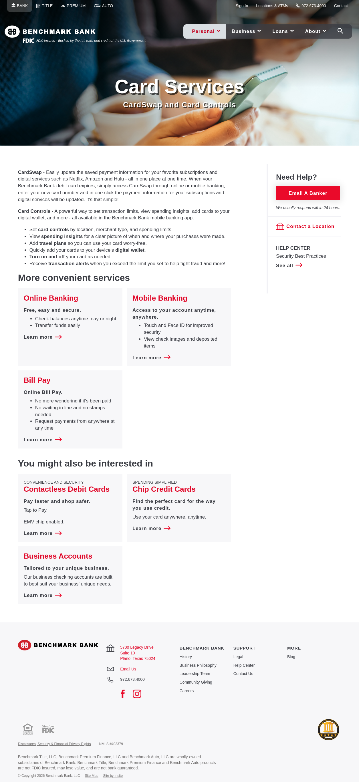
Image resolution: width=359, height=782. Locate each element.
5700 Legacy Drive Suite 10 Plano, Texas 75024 (137, 653)
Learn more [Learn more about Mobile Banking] (151, 357)
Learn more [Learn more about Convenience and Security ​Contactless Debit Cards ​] (43, 533)
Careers (186, 690)
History (185, 656)
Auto (105, 7)
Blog (291, 656)
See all (289, 265)
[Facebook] (125, 694)
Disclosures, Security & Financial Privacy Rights (54, 744)
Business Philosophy (197, 665)
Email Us (128, 669)
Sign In (242, 5)
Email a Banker (308, 193)
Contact (341, 5)
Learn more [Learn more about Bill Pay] (43, 439)
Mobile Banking (159, 298)
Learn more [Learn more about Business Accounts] (43, 595)
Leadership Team (194, 673)
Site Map (91, 776)
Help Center (244, 665)
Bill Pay (37, 380)
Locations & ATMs (272, 5)
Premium (75, 7)
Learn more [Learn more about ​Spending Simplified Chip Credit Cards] (151, 528)
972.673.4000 (311, 5)
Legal (238, 656)
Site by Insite (113, 776)
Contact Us (243, 673)
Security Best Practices (301, 256)
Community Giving (195, 682)
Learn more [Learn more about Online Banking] (43, 337)
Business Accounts (58, 556)
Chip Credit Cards (164, 489)
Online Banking (51, 298)
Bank (21, 7)
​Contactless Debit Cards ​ (68, 489)
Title (46, 7)
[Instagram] (140, 694)
